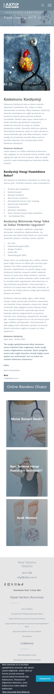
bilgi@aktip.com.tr (27, 577)
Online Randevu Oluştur (27, 387)
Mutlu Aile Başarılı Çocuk (27, 655)
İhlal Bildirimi (27, 636)
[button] (16, 692)
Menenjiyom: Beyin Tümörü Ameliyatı (27, 660)
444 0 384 (27, 573)
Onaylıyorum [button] (44, 679)
